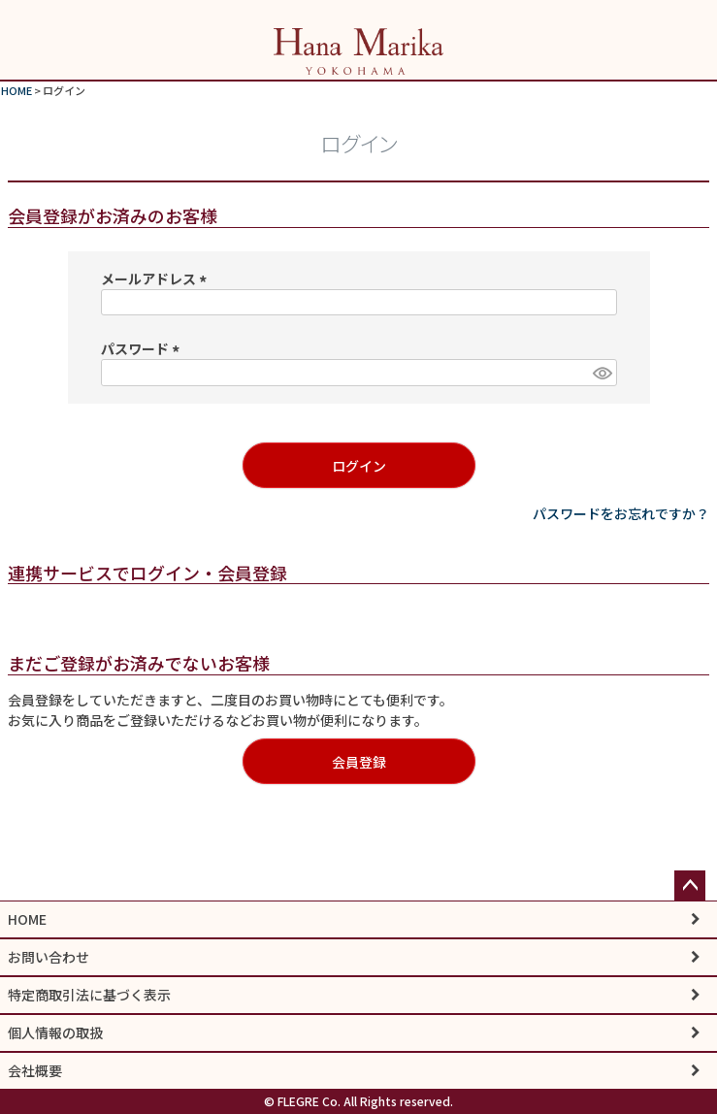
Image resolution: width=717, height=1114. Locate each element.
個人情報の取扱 (55, 1032)
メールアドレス (156, 278)
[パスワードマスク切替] (601, 372)
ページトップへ (689, 885)
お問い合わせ (48, 957)
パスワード (143, 348)
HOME (16, 90)
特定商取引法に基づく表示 (89, 994)
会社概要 (35, 1070)
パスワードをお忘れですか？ (621, 513)
